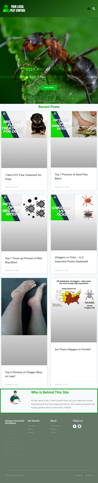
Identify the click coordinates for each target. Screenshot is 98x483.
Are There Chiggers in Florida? (73, 349)
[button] (88, 8)
